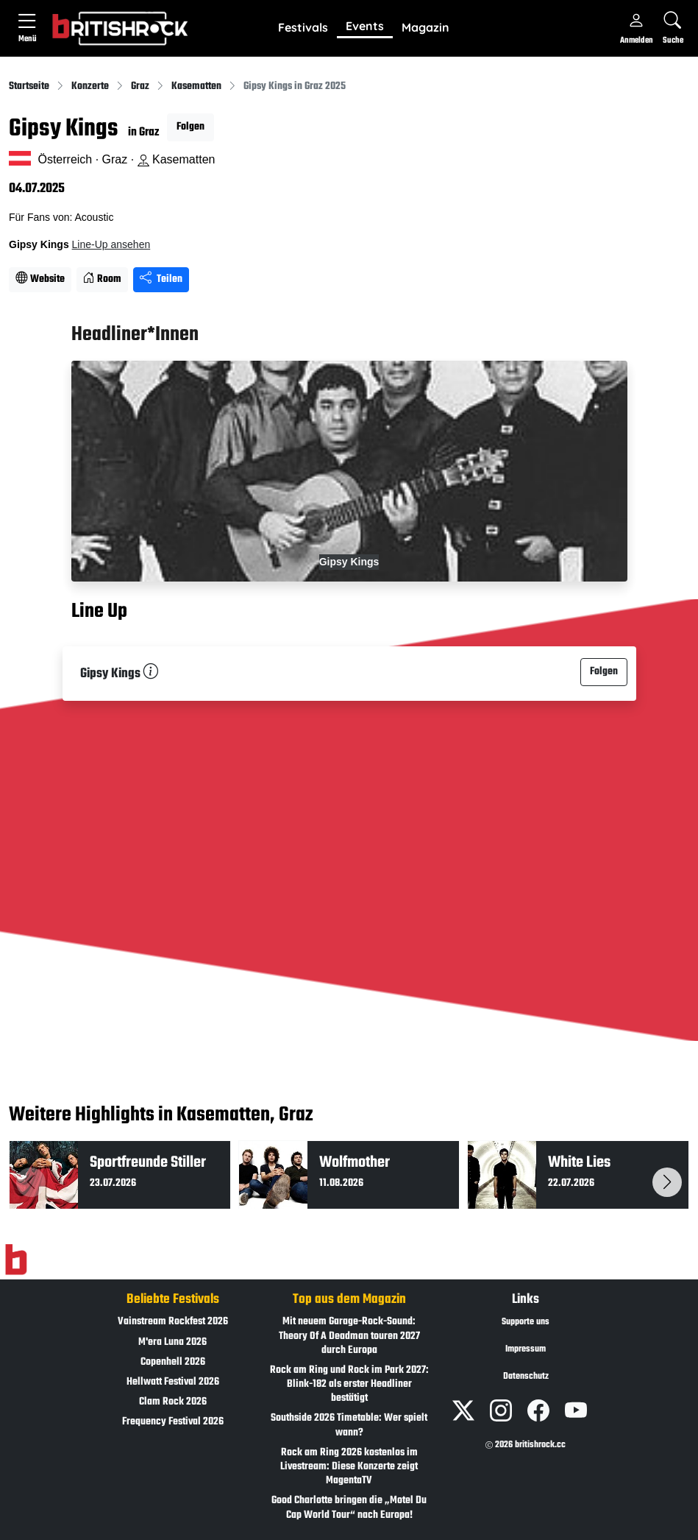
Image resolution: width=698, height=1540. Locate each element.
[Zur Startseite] (16, 1260)
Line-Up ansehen (111, 244)
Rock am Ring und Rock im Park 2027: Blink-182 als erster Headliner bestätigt (349, 1384)
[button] (303, 28)
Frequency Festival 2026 (173, 1421)
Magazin (425, 27)
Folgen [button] (190, 127)
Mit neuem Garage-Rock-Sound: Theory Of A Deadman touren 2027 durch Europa (349, 1335)
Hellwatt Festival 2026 (173, 1382)
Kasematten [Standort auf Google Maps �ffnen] (177, 159)
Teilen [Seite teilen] (161, 279)
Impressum (525, 1349)
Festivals (303, 27)
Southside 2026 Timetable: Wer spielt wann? (349, 1425)
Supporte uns (525, 1322)
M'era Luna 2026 (172, 1342)
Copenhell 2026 (172, 1362)
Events (365, 25)
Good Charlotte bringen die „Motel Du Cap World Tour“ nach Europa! (349, 1507)
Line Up (99, 612)
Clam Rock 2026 (173, 1402)
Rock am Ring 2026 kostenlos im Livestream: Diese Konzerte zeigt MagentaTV (349, 1466)
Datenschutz (526, 1376)
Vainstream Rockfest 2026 (173, 1321)
